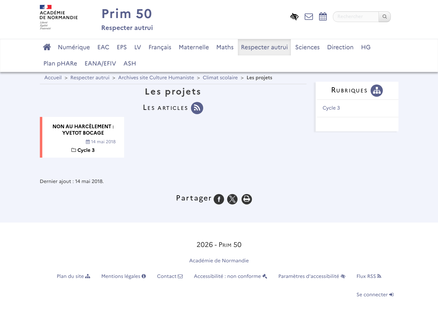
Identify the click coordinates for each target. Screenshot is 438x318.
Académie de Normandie (219, 261)
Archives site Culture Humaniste (156, 78)
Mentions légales (123, 276)
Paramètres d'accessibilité (311, 276)
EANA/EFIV (100, 63)
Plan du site (73, 276)
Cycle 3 (331, 108)
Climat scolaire (220, 78)
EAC (103, 47)
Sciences (307, 47)
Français (159, 47)
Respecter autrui (264, 47)
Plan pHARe (60, 63)
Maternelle (194, 47)
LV (137, 47)
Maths (225, 47)
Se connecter (374, 295)
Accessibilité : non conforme (230, 276)
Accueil (53, 78)
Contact (170, 276)
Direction (340, 47)
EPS (122, 47)
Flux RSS (368, 276)
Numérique (74, 47)
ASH (130, 63)
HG (366, 47)
